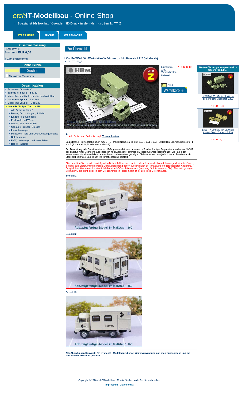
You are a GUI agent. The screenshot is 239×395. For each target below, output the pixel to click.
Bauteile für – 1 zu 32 (22, 92)
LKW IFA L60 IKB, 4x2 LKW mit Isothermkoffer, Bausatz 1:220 (218, 97)
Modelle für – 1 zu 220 (24, 106)
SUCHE (49, 35)
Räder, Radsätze (20, 144)
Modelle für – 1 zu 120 (24, 103)
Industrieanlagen (19, 130)
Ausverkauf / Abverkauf (19, 89)
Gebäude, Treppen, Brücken (25, 127)
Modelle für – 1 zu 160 (23, 99)
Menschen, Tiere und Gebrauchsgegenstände (34, 133)
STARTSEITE (25, 35)
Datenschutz (126, 384)
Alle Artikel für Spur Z (22, 110)
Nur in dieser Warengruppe (21, 76)
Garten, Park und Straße (24, 123)
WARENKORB (73, 35)
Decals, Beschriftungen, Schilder (28, 113)
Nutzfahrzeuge (18, 137)
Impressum (111, 384)
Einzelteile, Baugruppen (23, 116)
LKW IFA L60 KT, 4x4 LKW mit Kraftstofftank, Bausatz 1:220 (218, 131)
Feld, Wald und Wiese (22, 120)
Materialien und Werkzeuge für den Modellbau (31, 96)
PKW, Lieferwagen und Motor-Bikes (29, 140)
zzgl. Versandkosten (169, 70)
